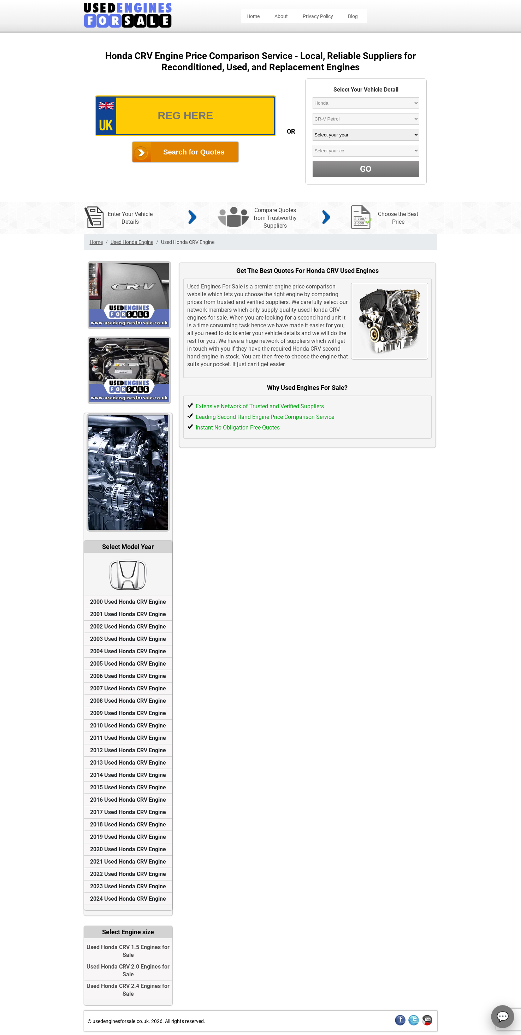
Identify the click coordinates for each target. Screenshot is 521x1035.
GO (366, 169)
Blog (353, 16)
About (281, 16)
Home (253, 16)
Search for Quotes (193, 152)
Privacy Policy (318, 16)
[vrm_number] (185, 116)
